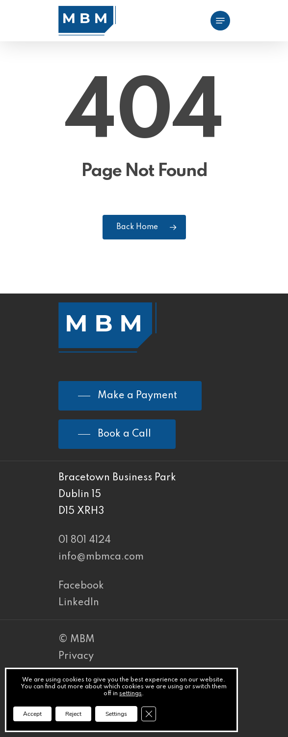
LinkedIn (78, 603)
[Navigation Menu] (220, 21)
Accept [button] (32, 714)
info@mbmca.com (101, 557)
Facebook (81, 586)
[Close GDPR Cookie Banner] (148, 714)
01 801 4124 (84, 540)
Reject (73, 714)
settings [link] (130, 694)
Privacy (76, 656)
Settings (116, 714)
